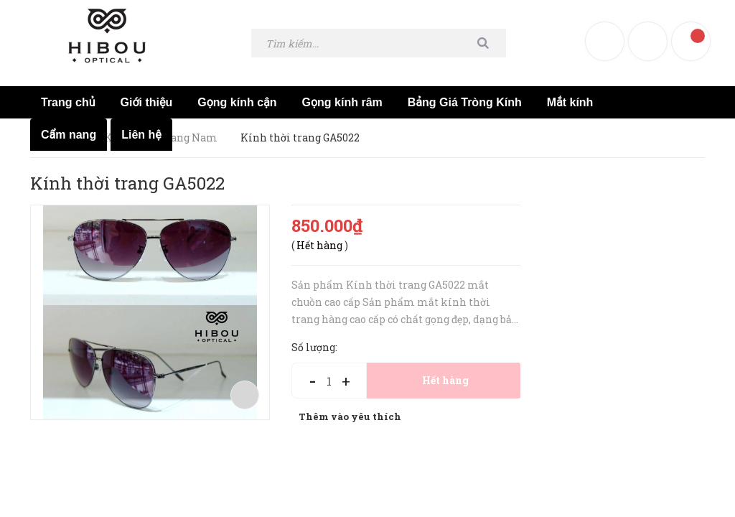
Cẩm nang (68, 135)
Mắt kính (570, 102)
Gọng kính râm (342, 102)
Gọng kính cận (236, 102)
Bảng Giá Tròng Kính (465, 102)
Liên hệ (141, 135)
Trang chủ (68, 102)
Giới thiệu (147, 102)
